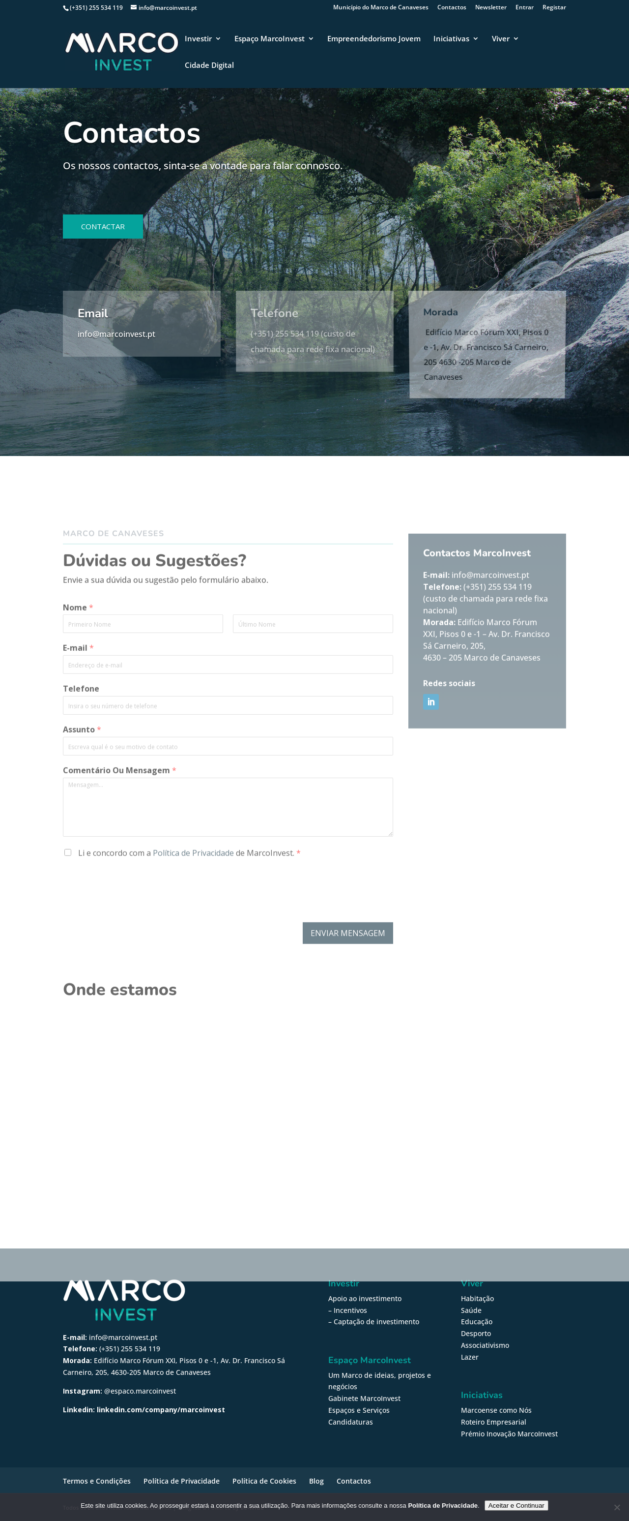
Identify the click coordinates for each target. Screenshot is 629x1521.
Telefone (81, 725)
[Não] (617, 1507)
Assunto (82, 765)
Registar (554, 7)
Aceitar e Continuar (516, 1505)
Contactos (451, 7)
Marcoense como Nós (496, 1410)
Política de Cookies (264, 1481)
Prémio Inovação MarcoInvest (509, 1433)
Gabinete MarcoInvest (364, 1398)
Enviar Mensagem (348, 969)
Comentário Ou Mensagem (119, 806)
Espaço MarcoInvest (269, 39)
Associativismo (485, 1345)
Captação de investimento (376, 1321)
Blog (316, 1481)
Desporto (476, 1333)
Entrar (524, 7)
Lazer (470, 1357)
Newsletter (491, 7)
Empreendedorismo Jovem (374, 39)
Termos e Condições (97, 1481)
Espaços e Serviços (359, 1410)
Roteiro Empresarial (493, 1422)
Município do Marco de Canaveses (381, 7)
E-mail (78, 684)
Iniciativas (451, 39)
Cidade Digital (209, 65)
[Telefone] (228, 741)
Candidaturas (350, 1422)
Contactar (103, 226)
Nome (78, 644)
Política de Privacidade (193, 888)
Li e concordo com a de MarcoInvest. (188, 888)
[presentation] (137, 942)
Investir (198, 39)
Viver (501, 39)
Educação (476, 1321)
